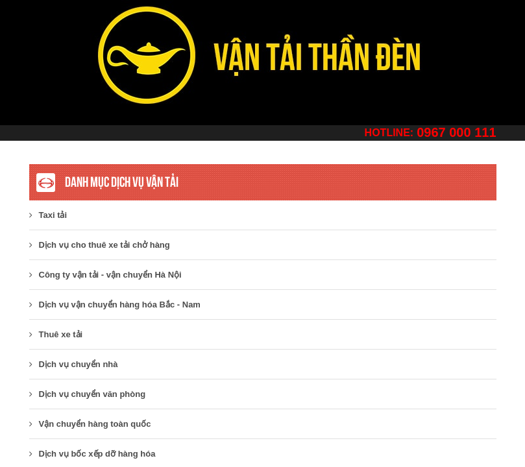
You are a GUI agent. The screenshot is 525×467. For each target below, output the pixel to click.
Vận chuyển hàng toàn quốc (90, 424)
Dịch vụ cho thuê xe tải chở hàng (99, 245)
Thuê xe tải (56, 334)
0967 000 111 (456, 132)
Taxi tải (48, 215)
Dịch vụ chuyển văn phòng (87, 394)
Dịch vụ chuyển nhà (73, 364)
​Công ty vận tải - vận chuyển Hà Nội (105, 275)
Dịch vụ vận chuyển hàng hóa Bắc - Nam (115, 304)
